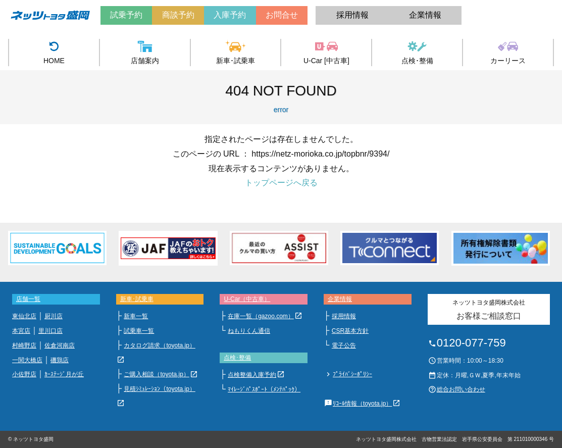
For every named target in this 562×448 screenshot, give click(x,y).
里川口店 (50, 330)
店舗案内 (145, 52)
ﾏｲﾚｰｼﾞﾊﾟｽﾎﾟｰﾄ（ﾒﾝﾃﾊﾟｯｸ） (264, 389)
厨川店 (53, 316)
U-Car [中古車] (326, 52)
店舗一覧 (28, 299)
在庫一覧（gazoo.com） (261, 316)
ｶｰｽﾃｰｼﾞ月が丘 (64, 374)
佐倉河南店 (59, 345)
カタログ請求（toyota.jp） (159, 345)
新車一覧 (136, 316)
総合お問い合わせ (461, 389)
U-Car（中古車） (247, 299)
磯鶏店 (59, 360)
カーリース (508, 52)
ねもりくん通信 (249, 330)
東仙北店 (24, 316)
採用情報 (352, 15)
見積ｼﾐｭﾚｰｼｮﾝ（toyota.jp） (159, 388)
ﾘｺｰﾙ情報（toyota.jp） (362, 403)
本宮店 (21, 330)
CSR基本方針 (350, 330)
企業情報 (425, 15)
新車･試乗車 (235, 52)
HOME (54, 52)
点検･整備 (417, 52)
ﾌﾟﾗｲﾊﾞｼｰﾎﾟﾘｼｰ (352, 374)
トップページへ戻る (281, 182)
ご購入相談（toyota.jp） (156, 374)
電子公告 (344, 345)
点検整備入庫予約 (252, 374)
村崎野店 (24, 345)
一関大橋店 (27, 360)
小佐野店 (24, 374)
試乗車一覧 (139, 330)
